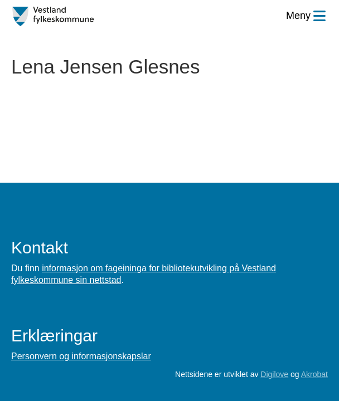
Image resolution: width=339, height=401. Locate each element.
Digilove (274, 374)
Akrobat (314, 374)
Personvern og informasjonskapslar (81, 356)
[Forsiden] (53, 17)
